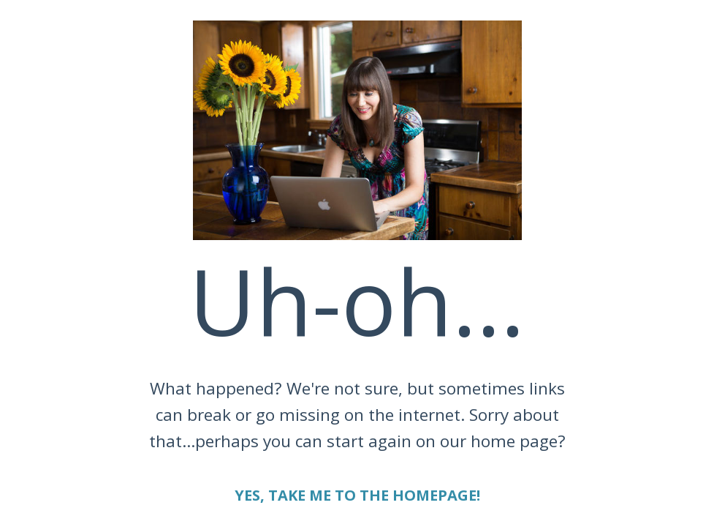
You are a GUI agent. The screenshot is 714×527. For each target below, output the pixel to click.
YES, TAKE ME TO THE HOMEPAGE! (357, 495)
